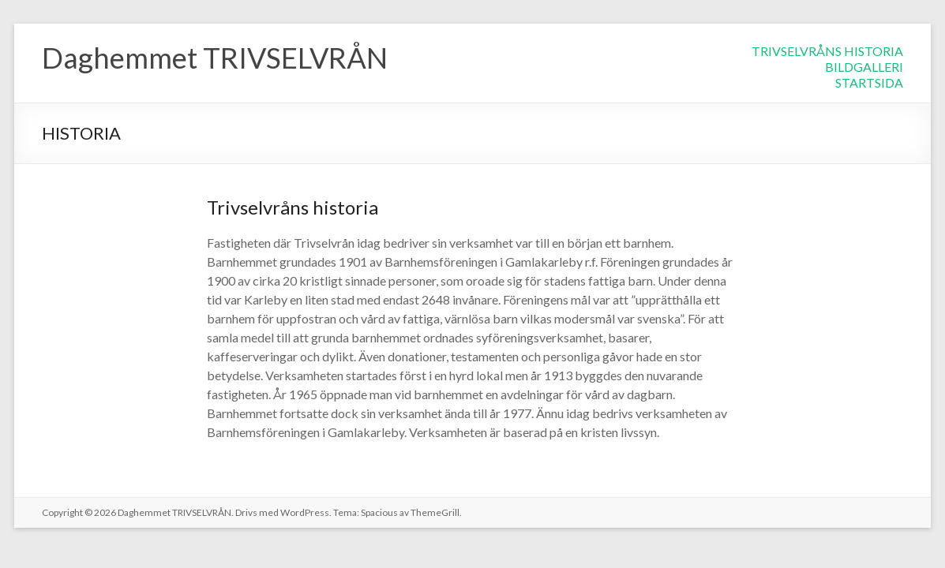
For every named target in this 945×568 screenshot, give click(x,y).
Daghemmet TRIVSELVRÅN (215, 57)
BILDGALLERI (864, 66)
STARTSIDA (869, 82)
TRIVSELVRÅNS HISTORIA (827, 50)
